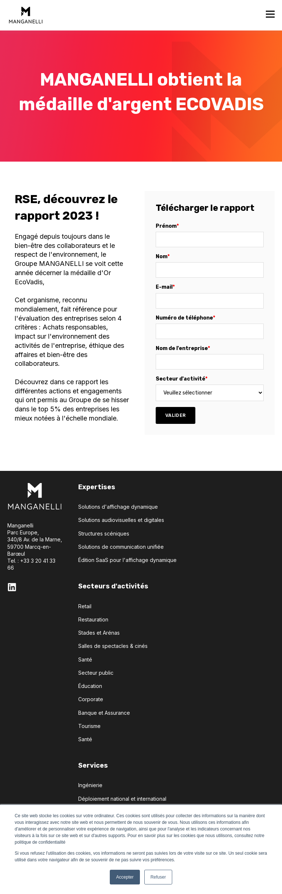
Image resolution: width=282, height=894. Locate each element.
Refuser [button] (158, 877)
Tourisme (89, 726)
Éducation (90, 686)
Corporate (90, 699)
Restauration (93, 619)
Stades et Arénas (99, 633)
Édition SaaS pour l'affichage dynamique (127, 560)
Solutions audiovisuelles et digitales (121, 520)
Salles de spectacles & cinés (113, 646)
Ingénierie (90, 785)
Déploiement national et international (122, 799)
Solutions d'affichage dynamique (118, 507)
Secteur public (95, 673)
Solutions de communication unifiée (121, 547)
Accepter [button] (124, 877)
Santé (85, 659)
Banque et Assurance (104, 713)
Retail (84, 606)
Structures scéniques (103, 533)
